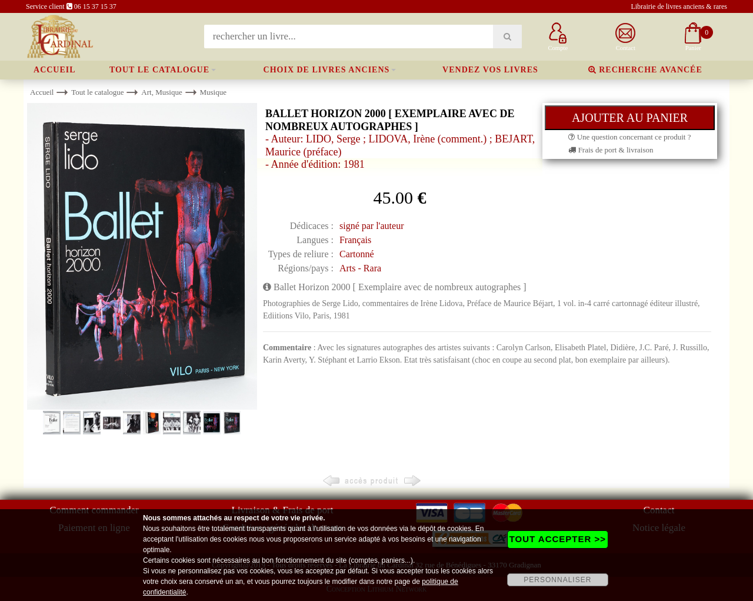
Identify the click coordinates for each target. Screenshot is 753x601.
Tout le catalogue (159, 69)
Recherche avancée (645, 69)
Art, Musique (161, 92)
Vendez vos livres (490, 69)
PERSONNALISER (557, 580)
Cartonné (356, 254)
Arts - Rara (360, 268)
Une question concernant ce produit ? (629, 136)
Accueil (55, 69)
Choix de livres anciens (327, 69)
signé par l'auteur (371, 226)
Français (355, 240)
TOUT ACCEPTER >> (557, 539)
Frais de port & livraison (610, 149)
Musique (212, 92)
